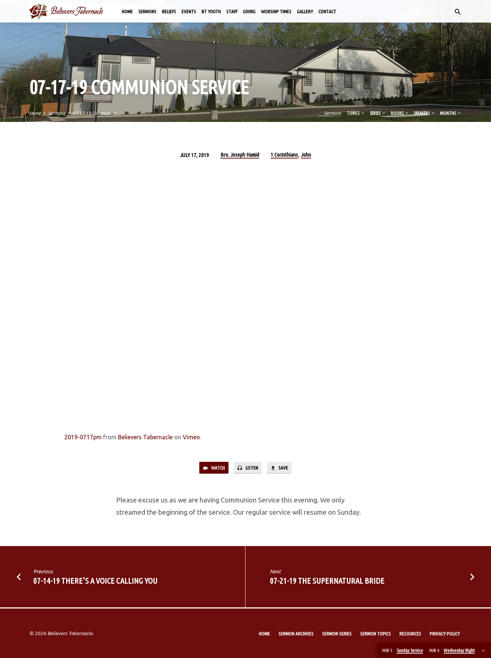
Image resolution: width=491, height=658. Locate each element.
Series (378, 113)
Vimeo (191, 437)
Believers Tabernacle (145, 437)
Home (127, 11)
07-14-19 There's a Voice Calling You (95, 581)
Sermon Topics (375, 634)
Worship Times (276, 11)
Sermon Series (337, 634)
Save (281, 468)
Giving (249, 11)
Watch (211, 468)
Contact (327, 11)
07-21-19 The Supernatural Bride (327, 581)
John (306, 154)
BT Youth (211, 11)
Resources (410, 634)
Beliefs (169, 11)
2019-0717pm (83, 437)
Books (400, 113)
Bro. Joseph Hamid (239, 154)
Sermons (147, 11)
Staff (231, 11)
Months (451, 113)
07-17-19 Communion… (96, 113)
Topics (356, 113)
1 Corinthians (284, 154)
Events (189, 11)
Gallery (305, 11)
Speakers (425, 113)
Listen (248, 468)
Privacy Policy (445, 634)
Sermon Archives (296, 634)
